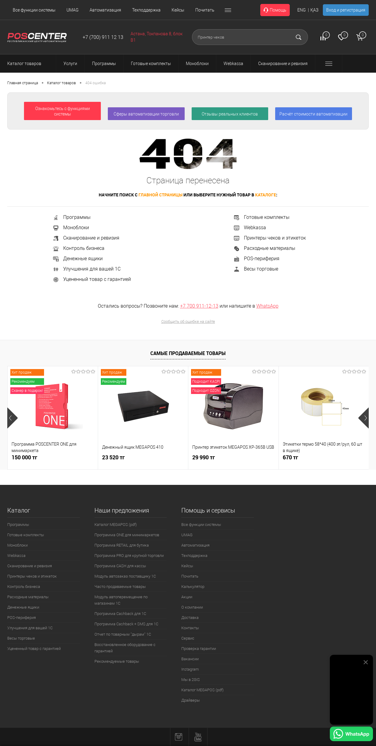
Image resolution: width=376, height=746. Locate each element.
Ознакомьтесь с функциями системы (62, 111)
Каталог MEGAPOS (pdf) (115, 524)
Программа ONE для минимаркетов (126, 535)
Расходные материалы (264, 248)
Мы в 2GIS (190, 679)
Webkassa (249, 227)
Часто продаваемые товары (120, 586)
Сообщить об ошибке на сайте (188, 321)
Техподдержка (146, 10)
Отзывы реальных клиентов (230, 114)
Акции (186, 597)
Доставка (190, 617)
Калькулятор (192, 586)
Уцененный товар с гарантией (91, 279)
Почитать (204, 10)
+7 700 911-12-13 (199, 306)
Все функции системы (34, 10)
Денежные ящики (77, 258)
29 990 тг (203, 457)
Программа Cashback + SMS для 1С (126, 624)
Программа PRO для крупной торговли (129, 555)
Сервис (187, 638)
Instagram (190, 669)
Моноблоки (70, 227)
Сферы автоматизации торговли (146, 114)
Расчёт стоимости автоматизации (313, 114)
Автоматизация (105, 10)
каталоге (265, 195)
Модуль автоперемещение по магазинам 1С (121, 600)
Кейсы (178, 10)
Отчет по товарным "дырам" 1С (122, 634)
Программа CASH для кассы (120, 566)
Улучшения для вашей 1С (86, 269)
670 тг (290, 457)
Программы (71, 217)
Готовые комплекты (261, 217)
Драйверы (190, 700)
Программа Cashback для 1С (120, 613)
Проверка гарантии (198, 648)
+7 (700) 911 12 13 (103, 37)
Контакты (190, 628)
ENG (301, 10)
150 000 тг (24, 457)
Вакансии (190, 659)
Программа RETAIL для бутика (121, 545)
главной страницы (160, 195)
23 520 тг (113, 457)
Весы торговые (255, 269)
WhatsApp (267, 306)
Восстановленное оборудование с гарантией (125, 647)
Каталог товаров (29, 63)
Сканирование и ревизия (85, 238)
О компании (192, 607)
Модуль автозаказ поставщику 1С (125, 576)
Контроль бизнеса (78, 248)
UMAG (73, 10)
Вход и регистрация (345, 10)
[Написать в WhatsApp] (351, 735)
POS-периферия (256, 258)
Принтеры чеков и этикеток (269, 238)
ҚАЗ (314, 10)
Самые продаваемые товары (188, 353)
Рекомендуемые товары (116, 661)
